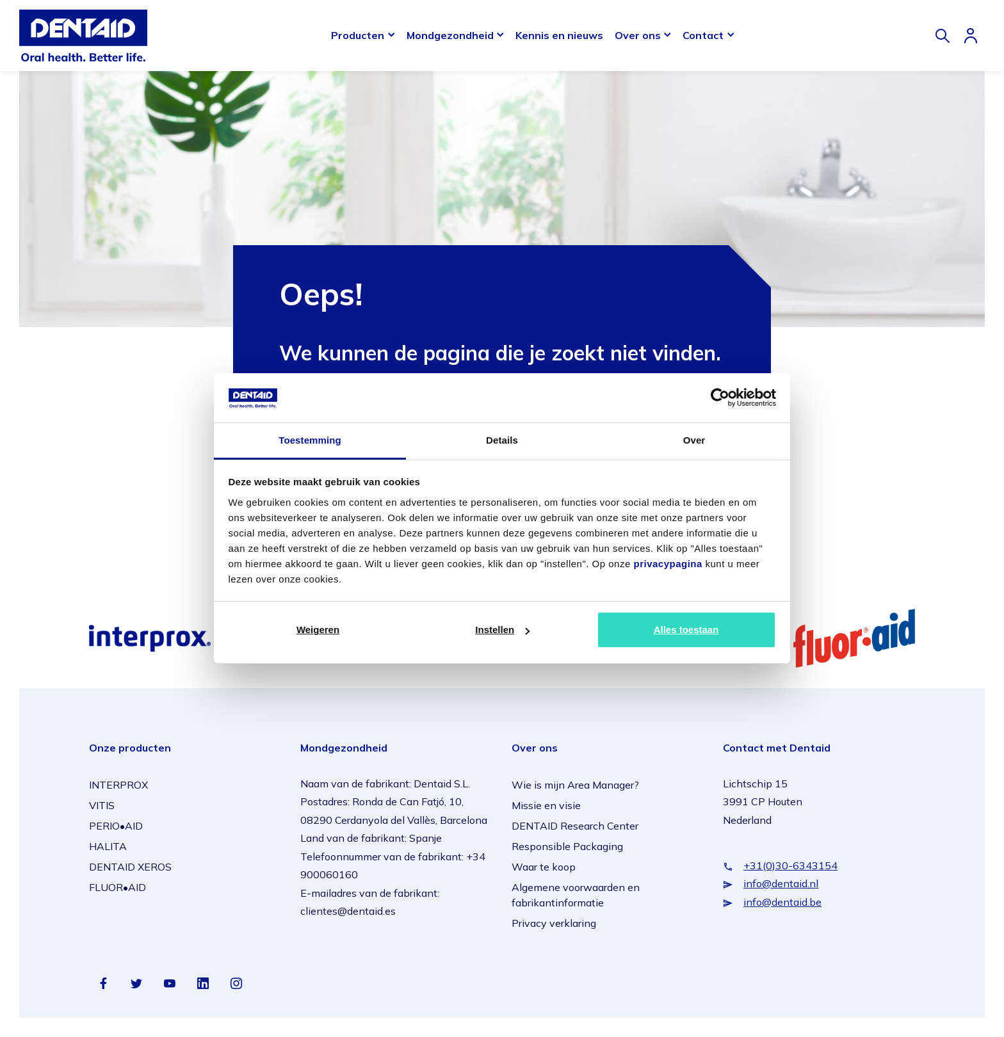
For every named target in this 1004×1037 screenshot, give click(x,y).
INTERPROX (118, 784)
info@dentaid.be (782, 902)
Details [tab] (502, 440)
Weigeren (317, 629)
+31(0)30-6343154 (790, 865)
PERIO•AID (116, 825)
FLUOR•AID (117, 887)
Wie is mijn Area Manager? (575, 784)
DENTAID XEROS (130, 866)
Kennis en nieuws (559, 35)
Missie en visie (546, 805)
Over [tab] (694, 440)
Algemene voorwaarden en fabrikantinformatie (576, 895)
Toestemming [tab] (310, 440)
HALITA (108, 846)
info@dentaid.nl (780, 883)
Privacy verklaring (554, 923)
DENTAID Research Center (575, 825)
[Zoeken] (942, 36)
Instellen (502, 629)
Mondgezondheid (450, 35)
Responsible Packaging (567, 846)
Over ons (638, 35)
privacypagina (667, 563)
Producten (357, 35)
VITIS (102, 805)
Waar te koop (544, 866)
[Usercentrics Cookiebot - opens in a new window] (720, 397)
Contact (703, 35)
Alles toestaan (686, 629)
